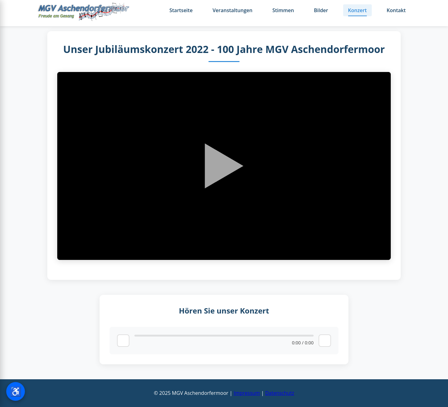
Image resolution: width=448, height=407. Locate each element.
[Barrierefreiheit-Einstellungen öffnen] (15, 391)
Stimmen (283, 10)
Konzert (357, 10)
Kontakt (396, 10)
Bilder (321, 10)
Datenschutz (279, 393)
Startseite (181, 10)
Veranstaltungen (232, 10)
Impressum (247, 393)
